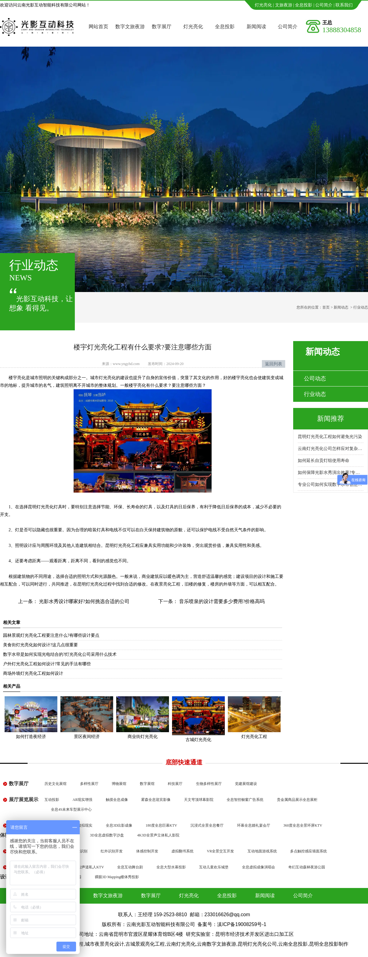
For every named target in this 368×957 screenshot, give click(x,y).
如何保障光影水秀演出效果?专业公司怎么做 (330, 472)
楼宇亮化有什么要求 (148, 385)
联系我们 (344, 5)
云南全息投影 (293, 944)
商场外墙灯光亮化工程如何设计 (33, 673)
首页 (326, 307)
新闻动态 (341, 307)
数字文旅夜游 (130, 26)
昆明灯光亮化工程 (122, 545)
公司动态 (315, 378)
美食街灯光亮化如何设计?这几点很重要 (40, 645)
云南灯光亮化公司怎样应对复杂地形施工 (330, 448)
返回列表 (273, 364)
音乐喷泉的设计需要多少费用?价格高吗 (221, 601)
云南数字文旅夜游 (216, 944)
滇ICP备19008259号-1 (241, 924)
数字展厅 (161, 26)
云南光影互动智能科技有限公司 (160, 924)
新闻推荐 (330, 418)
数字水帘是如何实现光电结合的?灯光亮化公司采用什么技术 (60, 654)
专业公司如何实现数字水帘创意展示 (330, 484)
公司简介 (323, 5)
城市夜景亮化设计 (104, 944)
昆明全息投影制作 (328, 944)
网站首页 (98, 26)
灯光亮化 (263, 5)
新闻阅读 (256, 26)
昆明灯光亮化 (41, 507)
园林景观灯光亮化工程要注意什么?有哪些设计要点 (51, 635)
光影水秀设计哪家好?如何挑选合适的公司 (83, 601)
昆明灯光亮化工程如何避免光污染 (330, 436)
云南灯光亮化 (181, 944)
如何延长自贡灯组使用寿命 (323, 460)
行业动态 (315, 394)
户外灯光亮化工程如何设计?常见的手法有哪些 (47, 664)
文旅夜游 (283, 5)
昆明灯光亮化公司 (257, 944)
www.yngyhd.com (126, 364)
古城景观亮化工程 (145, 944)
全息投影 (303, 5)
